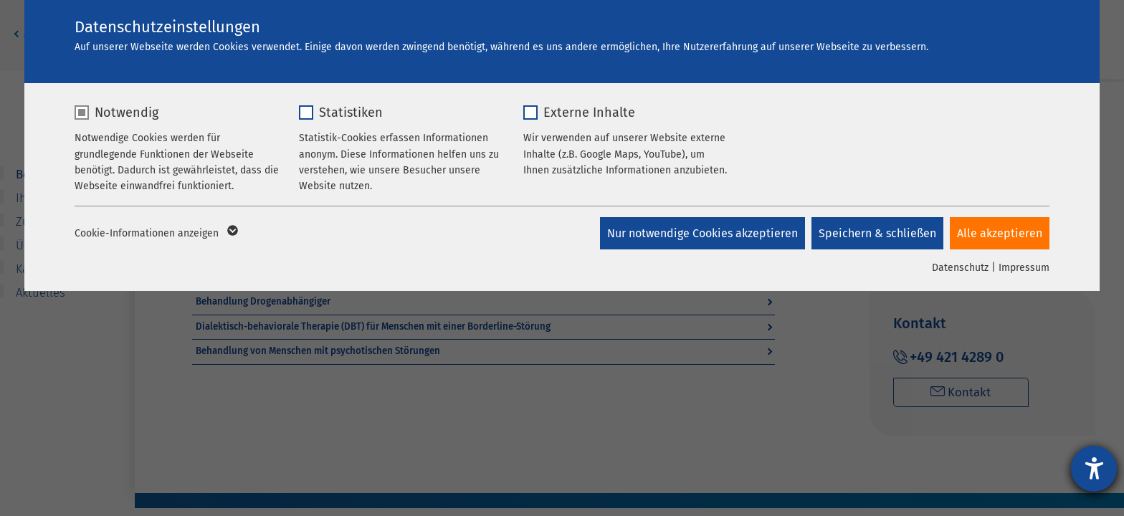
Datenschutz (960, 268)
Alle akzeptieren (999, 233)
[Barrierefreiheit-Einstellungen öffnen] (1094, 469)
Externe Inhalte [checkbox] (589, 112)
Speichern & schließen (876, 233)
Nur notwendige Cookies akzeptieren (701, 233)
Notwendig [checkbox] (126, 112)
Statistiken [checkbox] (351, 112)
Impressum (1024, 268)
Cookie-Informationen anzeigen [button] (155, 234)
